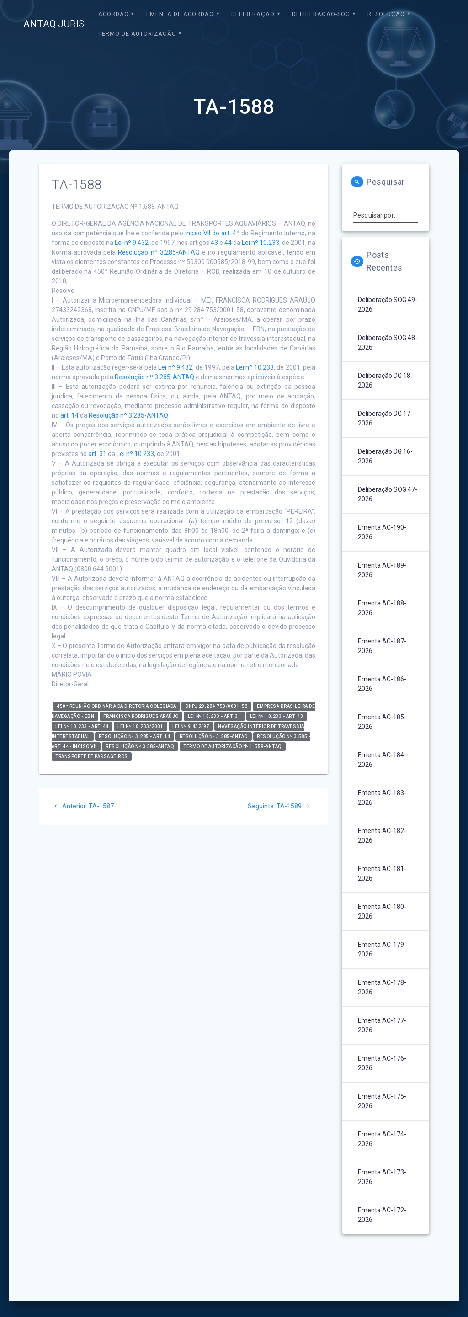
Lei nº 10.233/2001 (140, 726)
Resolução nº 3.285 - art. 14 (134, 736)
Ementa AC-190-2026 (382, 532)
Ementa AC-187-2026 (382, 645)
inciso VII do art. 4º (212, 233)
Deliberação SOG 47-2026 (387, 494)
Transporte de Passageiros (91, 756)
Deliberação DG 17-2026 (385, 418)
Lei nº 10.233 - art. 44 (82, 726)
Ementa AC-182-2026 (382, 835)
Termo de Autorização (137, 33)
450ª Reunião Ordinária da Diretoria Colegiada (116, 706)
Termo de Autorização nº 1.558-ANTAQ (232, 746)
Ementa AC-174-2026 (382, 1139)
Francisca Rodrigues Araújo (141, 716)
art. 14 (69, 415)
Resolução (386, 14)
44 (228, 242)
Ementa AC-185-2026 (382, 721)
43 (214, 242)
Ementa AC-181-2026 (382, 873)
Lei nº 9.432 (132, 242)
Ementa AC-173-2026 (382, 1176)
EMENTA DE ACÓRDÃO (180, 14)
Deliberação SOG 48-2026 (387, 342)
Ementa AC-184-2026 (382, 759)
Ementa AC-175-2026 (382, 1101)
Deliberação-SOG (321, 14)
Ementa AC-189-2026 (382, 570)
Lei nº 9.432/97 (190, 726)
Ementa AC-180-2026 (382, 911)
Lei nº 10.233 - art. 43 (276, 716)
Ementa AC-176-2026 (382, 1063)
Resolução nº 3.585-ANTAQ (140, 746)
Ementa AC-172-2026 (382, 1214)
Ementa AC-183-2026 (382, 797)
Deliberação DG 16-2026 (385, 456)
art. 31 (97, 453)
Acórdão (113, 14)
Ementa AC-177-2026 (382, 1025)
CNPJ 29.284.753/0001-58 (216, 706)
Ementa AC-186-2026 (382, 683)
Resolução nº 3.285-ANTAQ (158, 252)
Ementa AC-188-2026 (382, 608)
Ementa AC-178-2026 (382, 987)
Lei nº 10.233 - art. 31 (214, 716)
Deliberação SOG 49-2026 (387, 304)
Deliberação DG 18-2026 (385, 380)
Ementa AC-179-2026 (382, 949)
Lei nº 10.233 (260, 242)
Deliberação (253, 14)
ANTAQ (53, 24)
